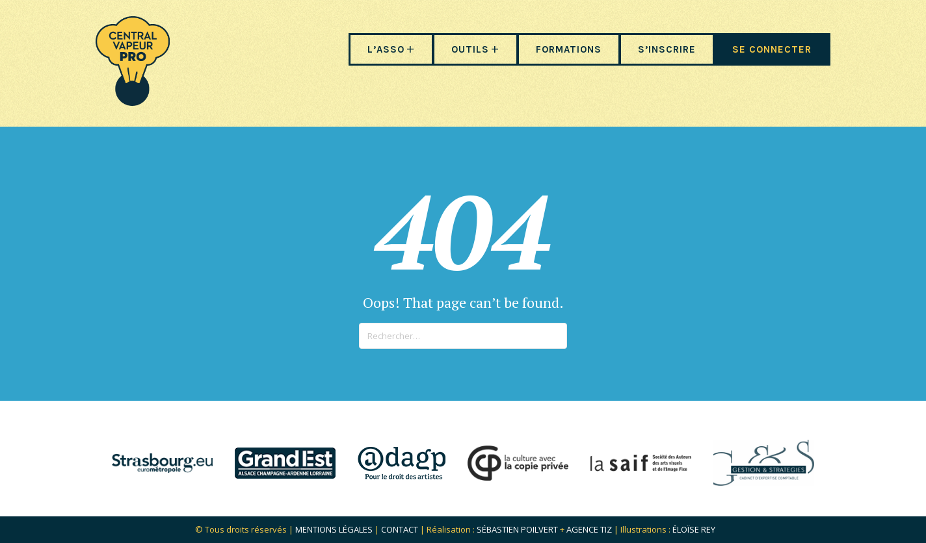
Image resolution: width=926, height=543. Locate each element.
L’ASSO (385, 49)
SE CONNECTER (772, 49)
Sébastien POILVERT (517, 529)
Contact (399, 529)
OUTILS (470, 49)
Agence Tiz (589, 529)
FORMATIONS (569, 49)
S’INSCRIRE (667, 49)
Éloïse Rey (693, 529)
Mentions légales (334, 529)
